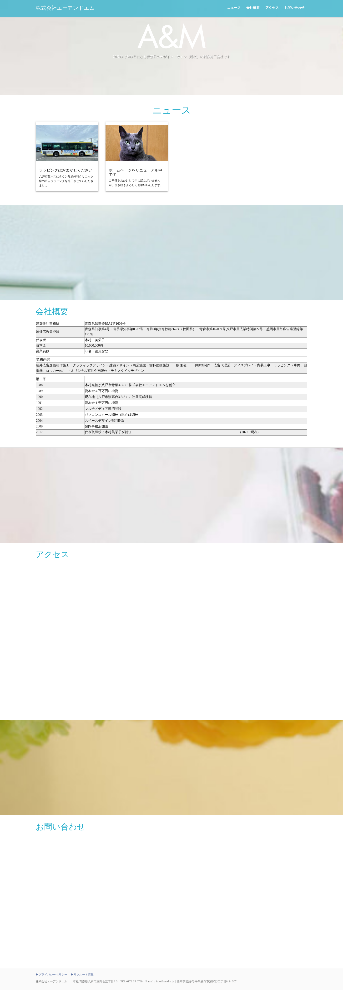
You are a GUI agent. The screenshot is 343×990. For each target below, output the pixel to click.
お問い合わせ (294, 8)
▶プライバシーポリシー (51, 974)
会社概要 (253, 8)
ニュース (234, 8)
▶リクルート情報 (82, 974)
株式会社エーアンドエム (65, 8)
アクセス (272, 8)
